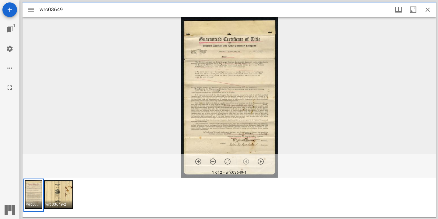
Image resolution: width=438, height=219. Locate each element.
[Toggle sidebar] (31, 9)
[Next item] (260, 161)
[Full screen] (9, 87)
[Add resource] (9, 9)
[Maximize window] (413, 9)
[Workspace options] (9, 68)
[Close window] (427, 9)
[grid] (229, 197)
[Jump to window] (9, 29)
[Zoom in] (198, 161)
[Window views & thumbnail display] (398, 9)
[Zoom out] (213, 161)
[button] (33, 195)
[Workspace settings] (9, 48)
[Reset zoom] (227, 161)
